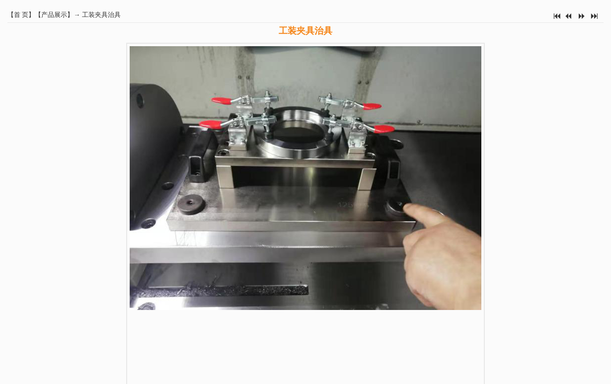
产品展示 (54, 14)
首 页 (21, 14)
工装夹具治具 (101, 14)
